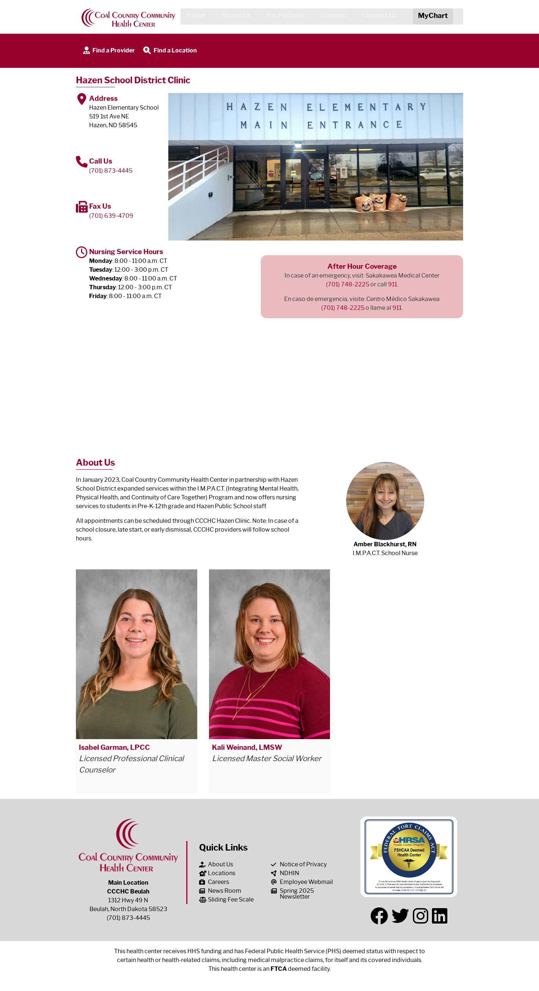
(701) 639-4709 (111, 215)
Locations (217, 873)
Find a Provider (108, 50)
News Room (220, 890)
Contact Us (377, 16)
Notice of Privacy (299, 864)
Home (193, 16)
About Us (233, 16)
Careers (331, 16)
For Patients (283, 16)
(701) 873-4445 (110, 170)
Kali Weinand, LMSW (247, 747)
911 (392, 284)
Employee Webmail (302, 881)
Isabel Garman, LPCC (114, 747)
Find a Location (169, 50)
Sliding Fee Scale (226, 899)
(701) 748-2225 (347, 284)
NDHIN (285, 873)
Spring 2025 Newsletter (292, 893)
